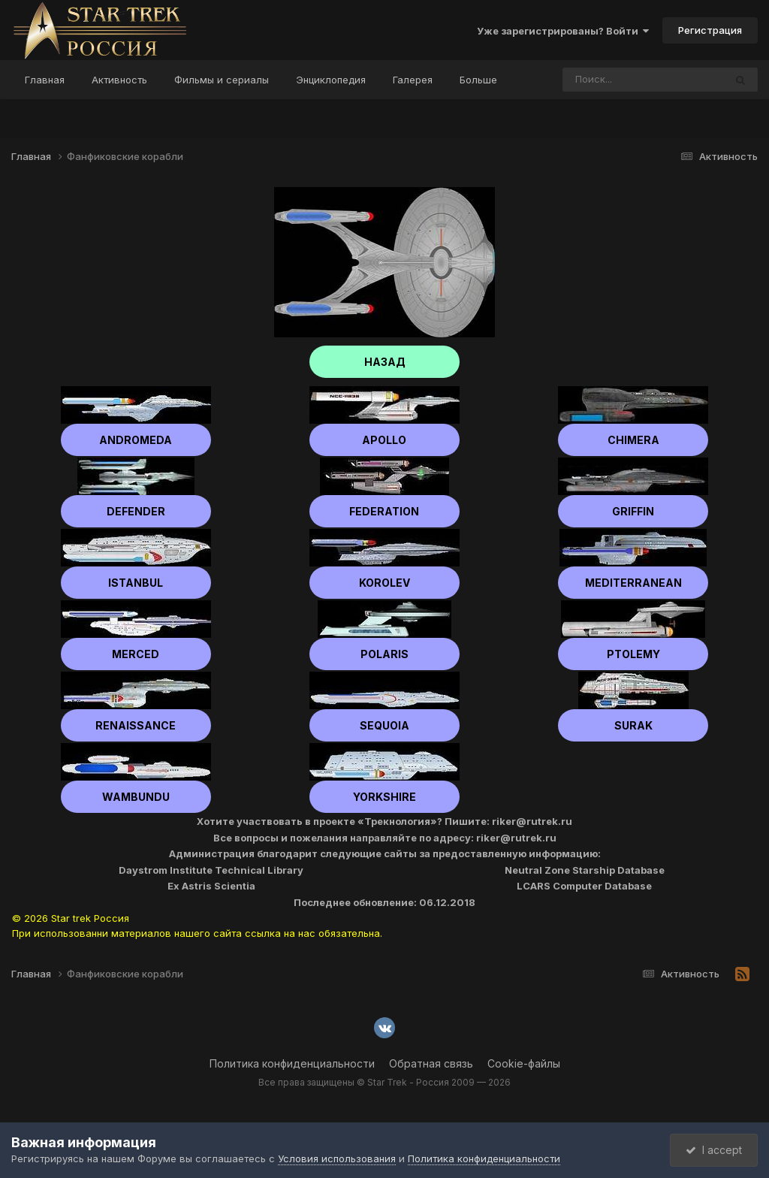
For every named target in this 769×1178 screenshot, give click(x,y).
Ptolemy (633, 654)
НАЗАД (385, 361)
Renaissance (135, 725)
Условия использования (337, 1158)
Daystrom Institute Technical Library (211, 870)
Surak (633, 725)
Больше (478, 80)
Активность (119, 80)
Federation (384, 511)
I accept (714, 1149)
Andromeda (135, 439)
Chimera (633, 439)
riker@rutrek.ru (532, 821)
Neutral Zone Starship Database (585, 870)
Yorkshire (384, 796)
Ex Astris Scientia (211, 886)
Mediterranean (633, 582)
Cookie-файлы (523, 1063)
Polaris (384, 654)
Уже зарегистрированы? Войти (563, 31)
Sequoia (384, 725)
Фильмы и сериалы (221, 80)
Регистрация (710, 30)
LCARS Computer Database (584, 886)
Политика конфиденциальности (292, 1063)
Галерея (413, 80)
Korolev (384, 582)
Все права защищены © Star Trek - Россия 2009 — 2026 (384, 1082)
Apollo (384, 439)
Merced (135, 654)
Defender (136, 511)
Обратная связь (431, 1063)
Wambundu (136, 796)
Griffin (633, 511)
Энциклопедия (331, 80)
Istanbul (135, 582)
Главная (45, 80)
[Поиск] (615, 79)
